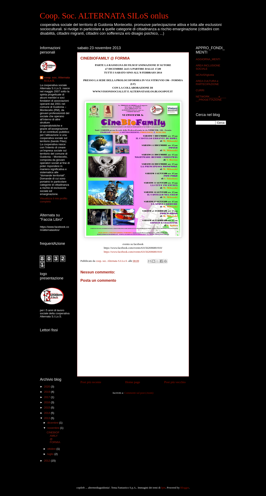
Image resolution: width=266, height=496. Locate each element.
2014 (47, 412)
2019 (47, 391)
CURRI (200, 90)
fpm (163, 487)
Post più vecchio (175, 382)
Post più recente (90, 382)
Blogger (184, 487)
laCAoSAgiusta (205, 74)
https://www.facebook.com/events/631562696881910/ (133, 251)
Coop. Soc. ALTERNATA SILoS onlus (104, 15)
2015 (47, 407)
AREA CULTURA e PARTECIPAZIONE (207, 82)
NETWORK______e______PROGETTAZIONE (211, 98)
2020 (47, 386)
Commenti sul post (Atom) (138, 392)
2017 (47, 397)
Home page (132, 382)
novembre (53, 427)
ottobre (52, 448)
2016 (47, 402)
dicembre (53, 422)
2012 (47, 460)
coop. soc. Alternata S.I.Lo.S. (57, 79)
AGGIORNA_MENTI (208, 59)
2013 (47, 418)
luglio (50, 454)
